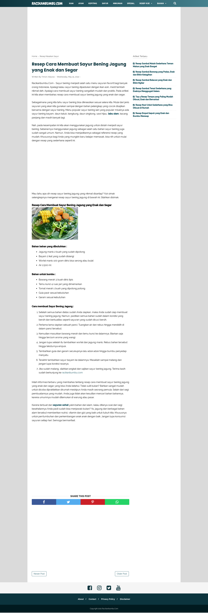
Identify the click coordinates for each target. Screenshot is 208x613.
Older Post (122, 574)
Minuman (117, 3)
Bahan (160, 3)
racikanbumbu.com (72, 373)
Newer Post (39, 574)
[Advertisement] (104, 30)
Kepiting (92, 3)
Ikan (71, 3)
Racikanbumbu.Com (47, 3)
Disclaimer (126, 599)
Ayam (80, 3)
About (80, 599)
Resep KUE (145, 3)
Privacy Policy (108, 599)
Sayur (105, 3)
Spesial (131, 3)
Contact (92, 599)
